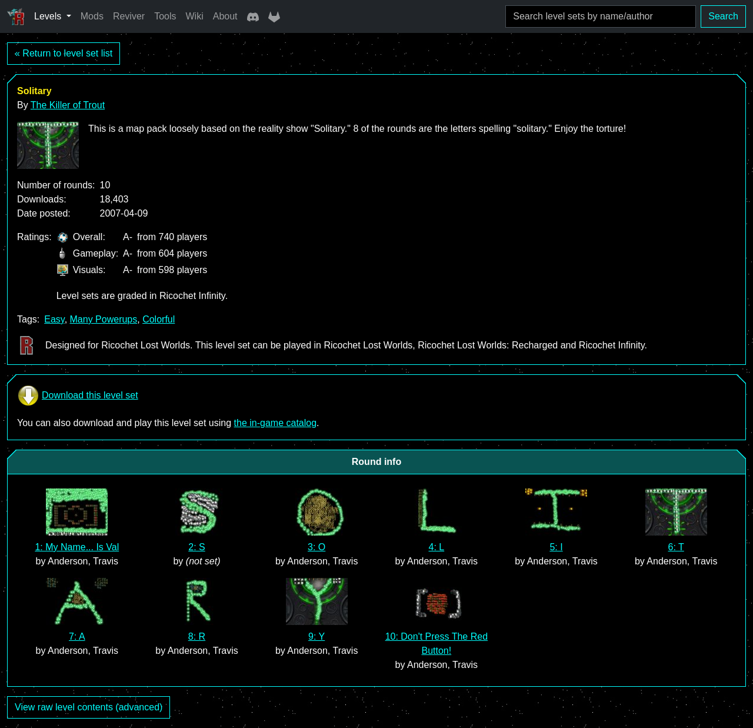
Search (723, 16)
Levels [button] (49, 16)
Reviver (129, 16)
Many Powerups (104, 319)
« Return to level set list (63, 53)
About (225, 16)
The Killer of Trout (68, 105)
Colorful (158, 319)
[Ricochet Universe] (16, 16)
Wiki (195, 16)
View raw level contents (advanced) (88, 707)
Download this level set (77, 395)
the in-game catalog (275, 423)
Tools (165, 16)
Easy (54, 319)
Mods (92, 16)
